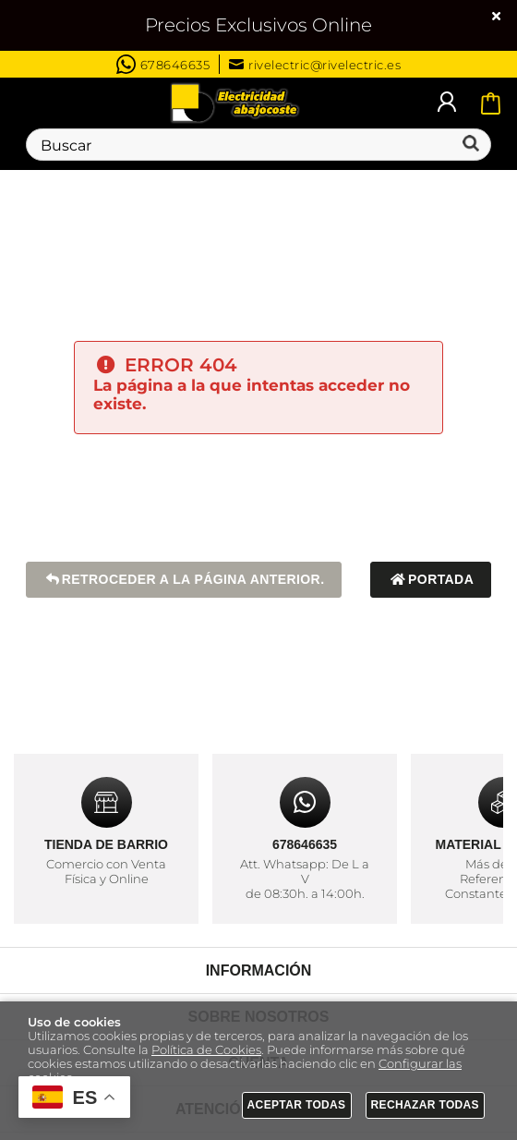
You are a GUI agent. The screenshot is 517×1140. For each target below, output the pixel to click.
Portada (431, 579)
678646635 (163, 64)
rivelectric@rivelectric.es (315, 64)
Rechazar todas (425, 1104)
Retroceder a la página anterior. (184, 579)
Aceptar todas (296, 1104)
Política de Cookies (206, 1050)
